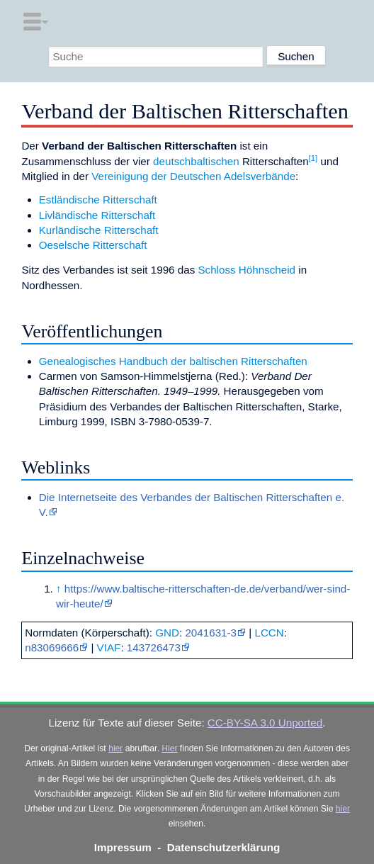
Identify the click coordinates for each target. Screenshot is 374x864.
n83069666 (52, 647)
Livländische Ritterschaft (97, 215)
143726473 (154, 647)
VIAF (109, 647)
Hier (169, 748)
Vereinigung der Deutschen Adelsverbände (193, 176)
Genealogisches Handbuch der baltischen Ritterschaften (173, 361)
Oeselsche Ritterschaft (93, 245)
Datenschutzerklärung (223, 847)
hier (115, 748)
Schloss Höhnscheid (246, 270)
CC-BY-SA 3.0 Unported (265, 723)
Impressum (123, 847)
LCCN (268, 633)
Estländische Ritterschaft (98, 199)
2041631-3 (211, 633)
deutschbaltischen (196, 161)
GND (167, 633)
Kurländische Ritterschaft (99, 230)
